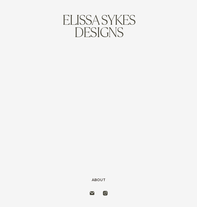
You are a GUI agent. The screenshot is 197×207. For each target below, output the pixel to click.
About (99, 180)
